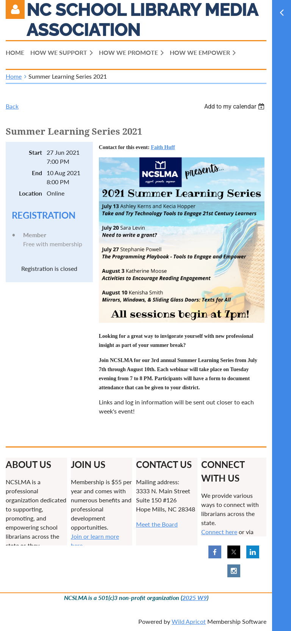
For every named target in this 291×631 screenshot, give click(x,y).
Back (12, 106)
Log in (15, 9)
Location (30, 193)
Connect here (219, 531)
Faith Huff (163, 147)
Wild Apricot (189, 621)
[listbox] (235, 106)
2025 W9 (194, 597)
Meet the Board (157, 524)
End (37, 172)
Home (14, 76)
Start (35, 152)
